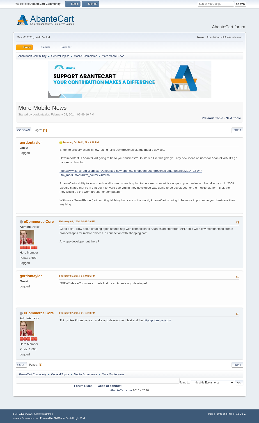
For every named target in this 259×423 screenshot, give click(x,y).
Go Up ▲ (241, 413)
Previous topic (212, 118)
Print (237, 130)
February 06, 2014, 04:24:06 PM (77, 276)
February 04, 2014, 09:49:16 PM (81, 142)
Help (210, 413)
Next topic (233, 118)
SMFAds (17, 418)
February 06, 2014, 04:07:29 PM (77, 221)
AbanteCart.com (121, 390)
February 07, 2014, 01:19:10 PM (77, 313)
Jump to (184, 382)
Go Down (23, 130)
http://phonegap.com (157, 320)
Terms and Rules (224, 413)
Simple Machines (43, 413)
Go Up (21, 365)
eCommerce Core (39, 221)
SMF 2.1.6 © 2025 (23, 413)
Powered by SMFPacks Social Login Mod (62, 418)
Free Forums (31, 418)
